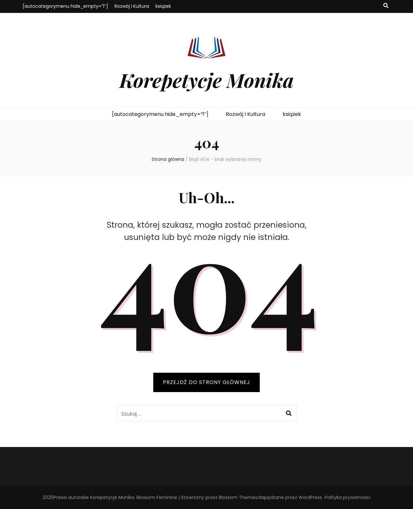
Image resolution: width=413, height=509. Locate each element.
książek (163, 6)
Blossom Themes (238, 497)
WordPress (310, 497)
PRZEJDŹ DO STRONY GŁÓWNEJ (206, 382)
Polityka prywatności (347, 497)
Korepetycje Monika (206, 80)
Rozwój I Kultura (132, 6)
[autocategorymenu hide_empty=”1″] (65, 6)
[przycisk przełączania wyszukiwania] (385, 6)
